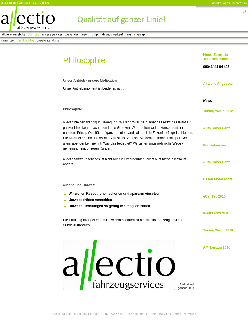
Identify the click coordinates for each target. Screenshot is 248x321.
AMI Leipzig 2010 (216, 247)
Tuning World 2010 (218, 230)
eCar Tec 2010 (214, 196)
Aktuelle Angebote (218, 84)
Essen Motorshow (217, 179)
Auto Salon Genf (216, 128)
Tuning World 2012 (218, 111)
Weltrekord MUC (216, 213)
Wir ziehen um (214, 145)
